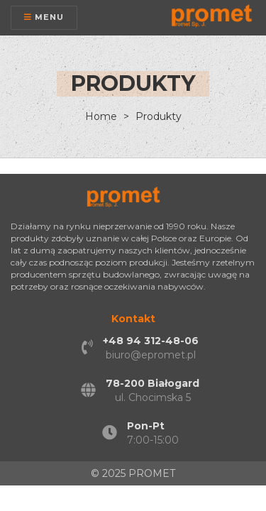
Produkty (157, 116)
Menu (44, 17)
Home (101, 116)
